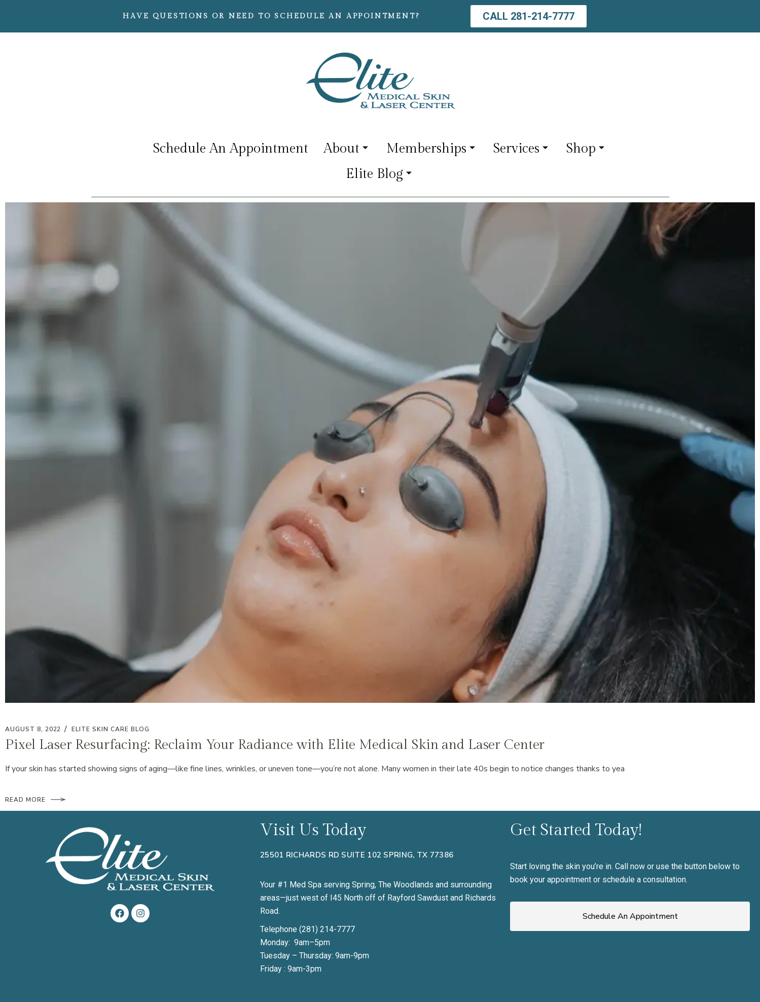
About (345, 148)
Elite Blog (379, 174)
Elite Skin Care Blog (110, 729)
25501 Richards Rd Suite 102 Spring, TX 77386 (356, 855)
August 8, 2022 (33, 729)
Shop (585, 148)
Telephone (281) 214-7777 (307, 929)
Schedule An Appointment (230, 148)
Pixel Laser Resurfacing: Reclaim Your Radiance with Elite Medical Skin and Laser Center (275, 745)
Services (520, 148)
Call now (630, 866)
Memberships (430, 148)
